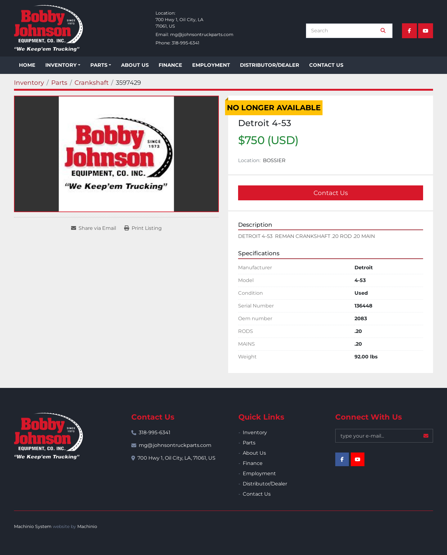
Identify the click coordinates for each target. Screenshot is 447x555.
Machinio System (33, 526)
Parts (98, 65)
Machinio (87, 526)
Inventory (61, 65)
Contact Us (326, 65)
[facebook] (409, 30)
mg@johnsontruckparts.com (201, 34)
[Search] (345, 31)
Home (27, 65)
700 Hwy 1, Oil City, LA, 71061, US (176, 458)
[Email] (384, 436)
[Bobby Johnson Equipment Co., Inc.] (48, 436)
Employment (211, 65)
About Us (135, 65)
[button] (62, 65)
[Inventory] (29, 82)
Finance (170, 65)
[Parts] (59, 82)
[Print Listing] (143, 228)
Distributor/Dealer (269, 65)
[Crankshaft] (91, 82)
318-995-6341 (185, 43)
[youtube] (425, 30)
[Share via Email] (93, 228)
